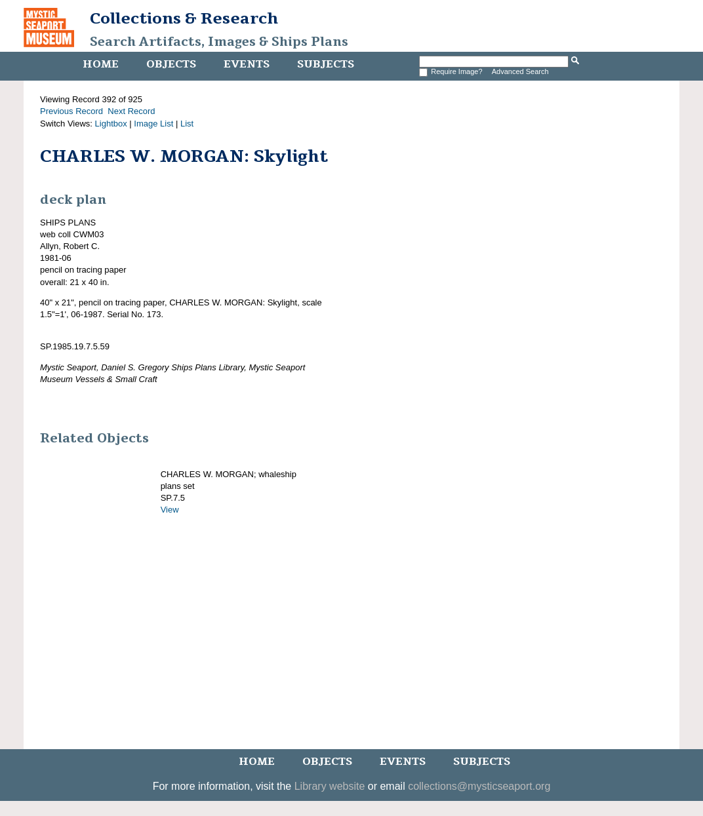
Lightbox (111, 123)
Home (101, 64)
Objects (171, 64)
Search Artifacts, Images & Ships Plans (219, 41)
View (170, 510)
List (186, 123)
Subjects (325, 64)
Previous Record (71, 111)
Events (247, 64)
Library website (329, 786)
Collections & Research (184, 18)
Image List (153, 123)
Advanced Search (520, 71)
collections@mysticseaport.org (479, 786)
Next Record (131, 111)
